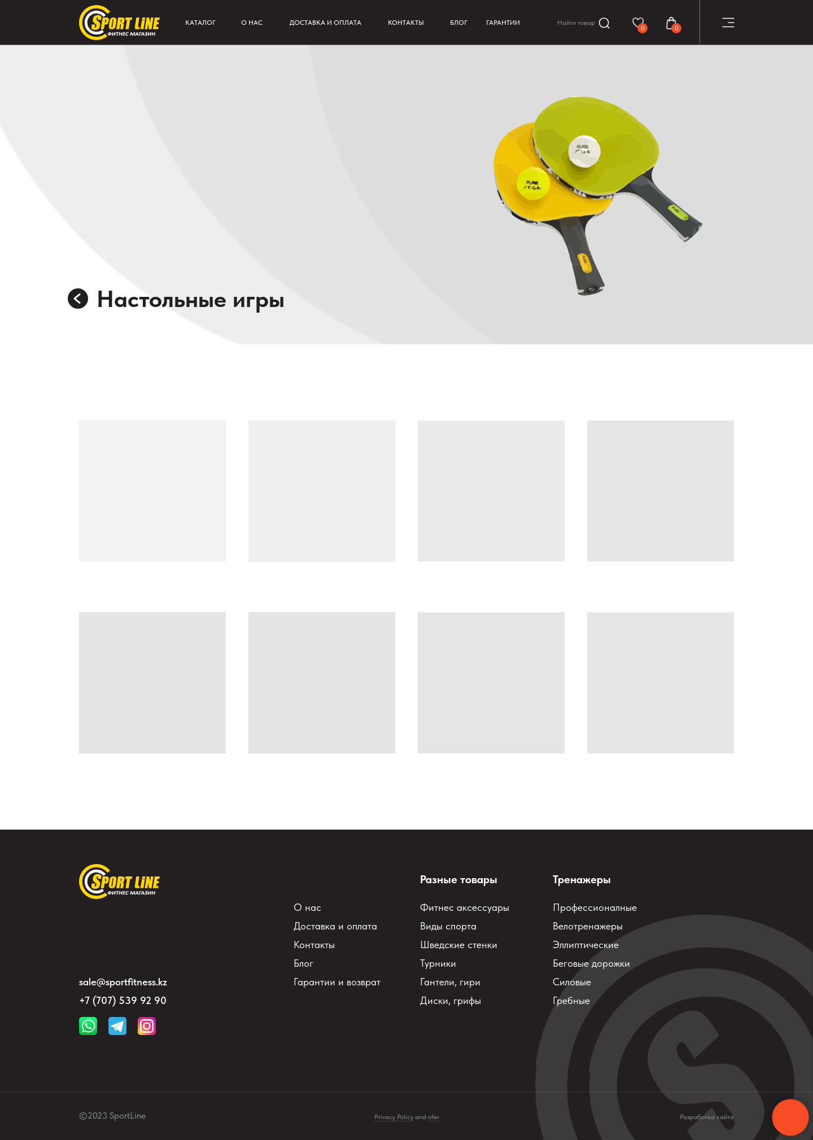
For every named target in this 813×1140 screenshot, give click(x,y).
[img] (78, 298)
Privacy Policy (393, 1117)
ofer (433, 1117)
